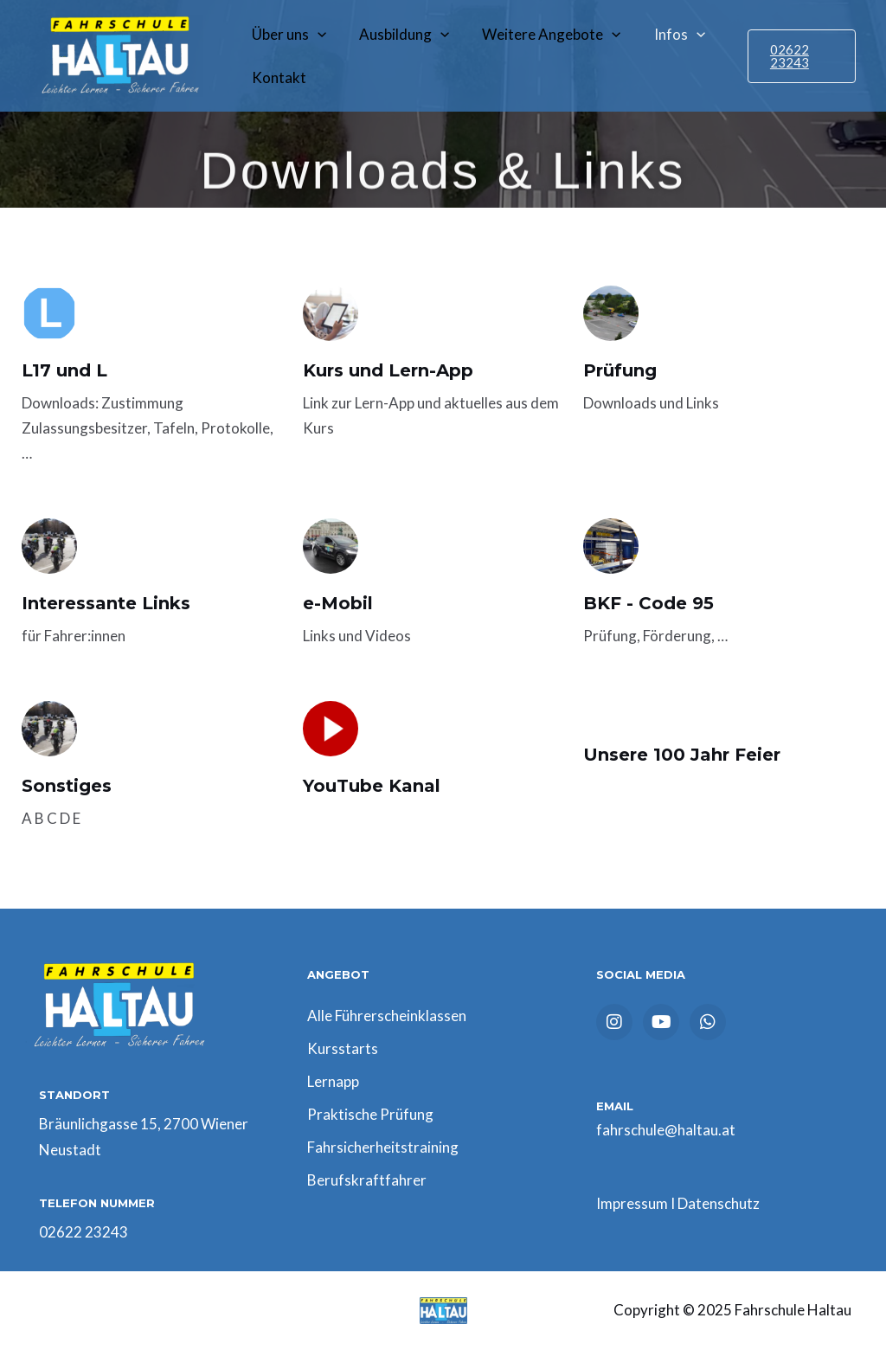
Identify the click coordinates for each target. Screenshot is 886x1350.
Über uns (287, 34)
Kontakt (277, 77)
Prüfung (620, 370)
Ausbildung (399, 34)
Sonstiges (67, 785)
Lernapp (333, 1081)
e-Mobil (338, 603)
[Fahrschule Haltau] (116, 54)
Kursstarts (342, 1048)
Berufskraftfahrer (367, 1180)
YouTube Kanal (371, 785)
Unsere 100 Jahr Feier (681, 754)
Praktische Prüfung (370, 1114)
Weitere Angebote (542, 34)
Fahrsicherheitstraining (383, 1147)
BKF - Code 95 (648, 603)
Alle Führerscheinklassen (386, 1015)
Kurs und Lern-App (388, 370)
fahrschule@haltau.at (665, 1130)
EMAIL (614, 1106)
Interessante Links (106, 603)
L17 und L (64, 370)
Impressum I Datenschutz (678, 1203)
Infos (667, 34)
